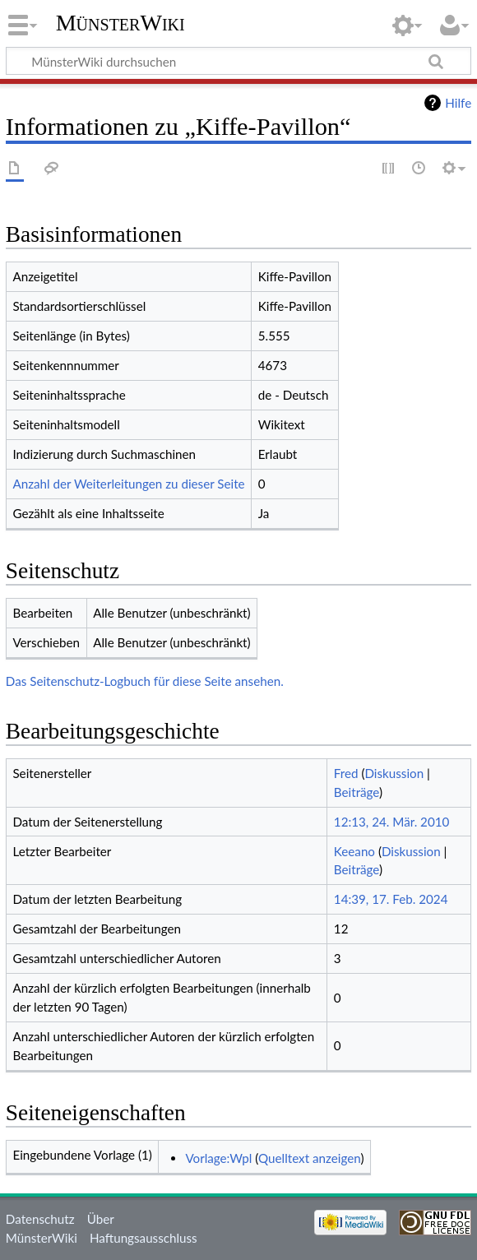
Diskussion (394, 773)
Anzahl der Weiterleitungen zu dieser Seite (128, 483)
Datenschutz (40, 1218)
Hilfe (458, 102)
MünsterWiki (120, 22)
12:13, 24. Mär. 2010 (392, 821)
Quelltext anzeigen (309, 1158)
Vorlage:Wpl (218, 1158)
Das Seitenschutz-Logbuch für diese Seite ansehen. (145, 681)
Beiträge (356, 792)
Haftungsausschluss (143, 1237)
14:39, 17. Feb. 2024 (391, 899)
